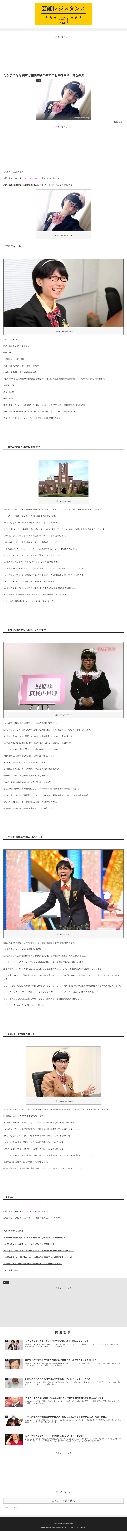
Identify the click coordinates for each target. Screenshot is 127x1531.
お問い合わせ (68, 1524)
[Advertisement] (63, 55)
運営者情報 (58, 1524)
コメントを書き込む (63, 1500)
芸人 (6, 1282)
